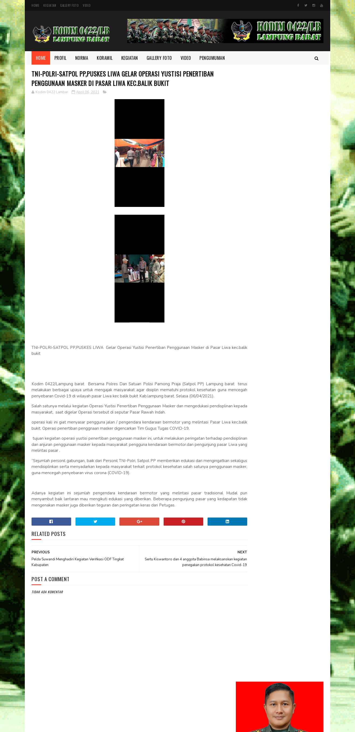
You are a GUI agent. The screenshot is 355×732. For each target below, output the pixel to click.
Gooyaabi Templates (188, 725)
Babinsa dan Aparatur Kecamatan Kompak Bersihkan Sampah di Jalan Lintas (295, 360)
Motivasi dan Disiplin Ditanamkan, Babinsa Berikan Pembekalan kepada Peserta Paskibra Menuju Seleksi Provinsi (279, 330)
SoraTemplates (162, 725)
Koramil (105, 58)
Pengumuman (212, 58)
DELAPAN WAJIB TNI (284, 463)
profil (244, 641)
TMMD (244, 650)
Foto (243, 605)
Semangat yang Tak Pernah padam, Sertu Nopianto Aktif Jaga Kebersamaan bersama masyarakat (295, 417)
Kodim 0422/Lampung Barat (77, 725)
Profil (60, 58)
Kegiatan (49, 5)
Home (35, 5)
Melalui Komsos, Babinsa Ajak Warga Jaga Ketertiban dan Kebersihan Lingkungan (294, 299)
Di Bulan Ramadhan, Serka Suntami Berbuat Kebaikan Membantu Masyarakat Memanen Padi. (292, 388)
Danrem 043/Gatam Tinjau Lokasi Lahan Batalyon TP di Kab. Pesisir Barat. (294, 275)
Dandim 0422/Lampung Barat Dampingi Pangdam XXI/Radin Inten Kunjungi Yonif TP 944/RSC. (295, 212)
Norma (81, 58)
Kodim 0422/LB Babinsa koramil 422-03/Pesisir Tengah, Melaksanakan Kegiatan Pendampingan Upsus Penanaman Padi (274, 245)
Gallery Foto (69, 5)
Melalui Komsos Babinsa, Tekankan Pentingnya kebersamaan (291, 444)
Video (87, 5)
